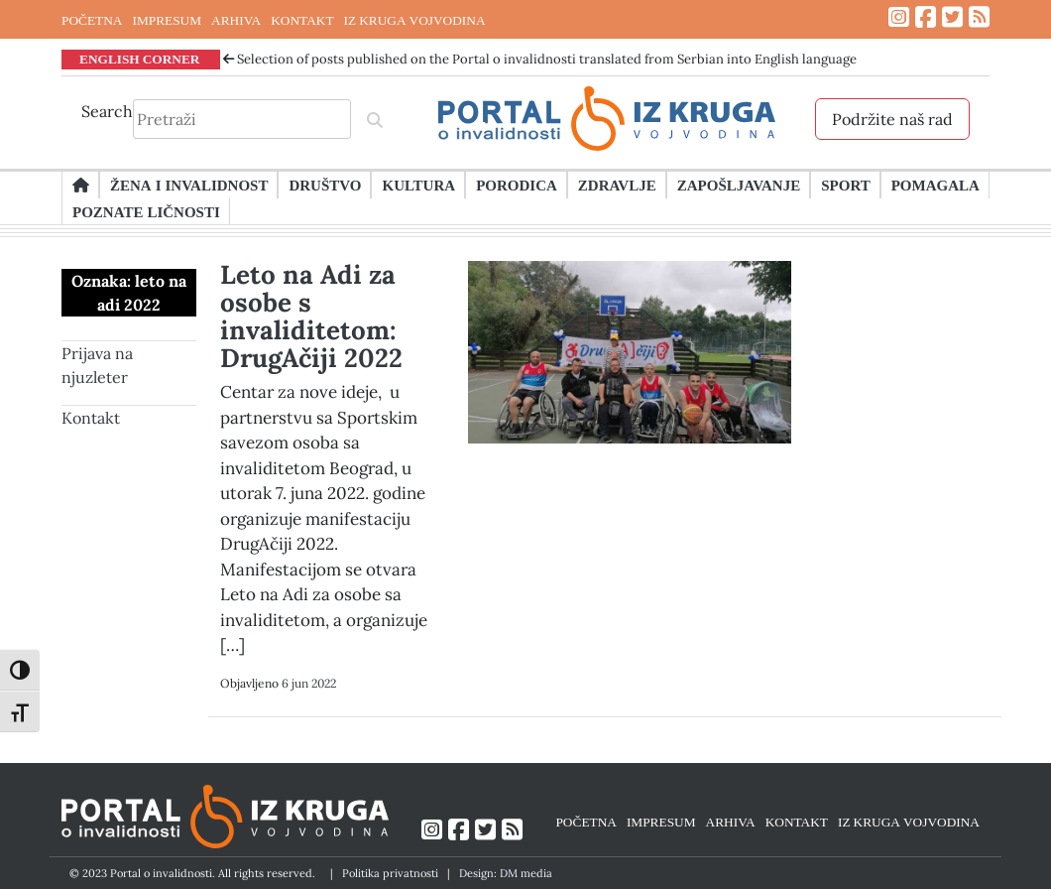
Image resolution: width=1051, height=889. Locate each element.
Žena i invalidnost (189, 184)
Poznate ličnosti (146, 211)
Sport (845, 184)
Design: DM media (505, 873)
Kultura (418, 184)
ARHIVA (236, 20)
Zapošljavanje (738, 184)
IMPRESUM (166, 20)
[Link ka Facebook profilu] (925, 17)
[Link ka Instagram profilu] (898, 17)
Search (107, 111)
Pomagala (935, 184)
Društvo (325, 184)
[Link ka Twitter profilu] (952, 17)
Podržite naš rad (892, 119)
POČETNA (91, 20)
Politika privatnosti (390, 873)
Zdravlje (617, 184)
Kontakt (90, 418)
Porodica (516, 184)
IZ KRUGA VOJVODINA (415, 20)
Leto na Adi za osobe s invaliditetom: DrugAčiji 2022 (311, 316)
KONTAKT (302, 20)
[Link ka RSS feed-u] (979, 17)
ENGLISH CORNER (139, 58)
